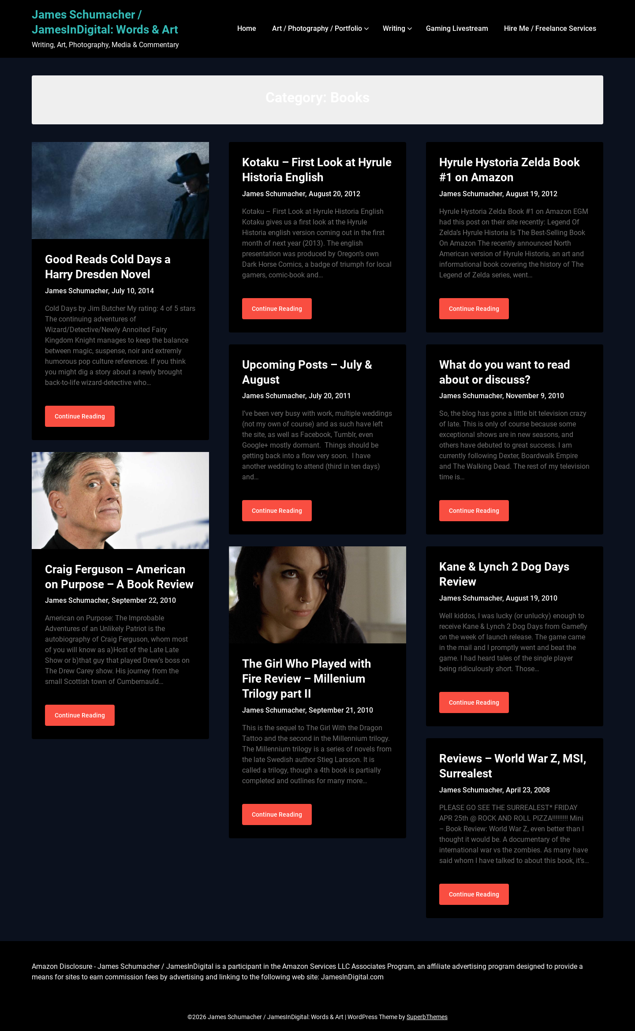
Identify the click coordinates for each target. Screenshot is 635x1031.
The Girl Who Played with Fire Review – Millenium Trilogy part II (306, 678)
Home (246, 28)
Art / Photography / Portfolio (317, 28)
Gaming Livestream (457, 28)
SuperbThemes (427, 1016)
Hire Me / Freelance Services (550, 28)
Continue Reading (80, 416)
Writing (394, 28)
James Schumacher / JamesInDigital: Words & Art (105, 22)
